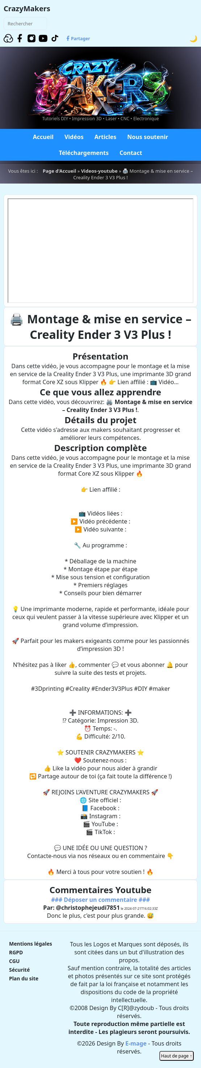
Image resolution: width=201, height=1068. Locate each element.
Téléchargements (84, 153)
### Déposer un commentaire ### (100, 900)
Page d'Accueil (59, 171)
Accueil (43, 137)
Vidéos (74, 137)
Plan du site (23, 978)
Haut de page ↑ (176, 1056)
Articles (106, 137)
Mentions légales (30, 943)
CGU (14, 961)
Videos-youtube (99, 171)
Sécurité (19, 969)
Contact (131, 153)
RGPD (16, 952)
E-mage (136, 1043)
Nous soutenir (147, 137)
